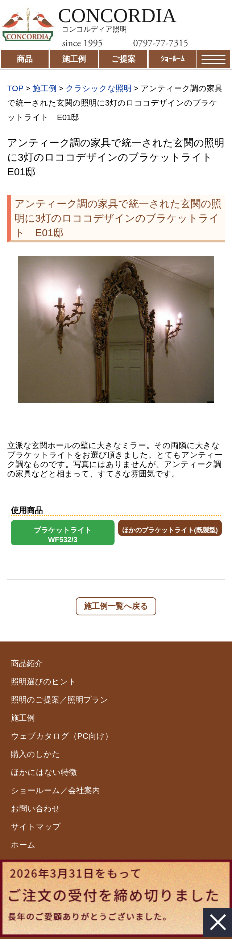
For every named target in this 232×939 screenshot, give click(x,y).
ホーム (23, 844)
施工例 (45, 88)
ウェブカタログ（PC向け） (62, 736)
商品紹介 (27, 663)
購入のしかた (35, 754)
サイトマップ (36, 826)
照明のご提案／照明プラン (59, 699)
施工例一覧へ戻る (116, 606)
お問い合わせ (35, 808)
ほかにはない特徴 (44, 772)
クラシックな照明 (99, 88)
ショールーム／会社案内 (55, 790)
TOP (15, 88)
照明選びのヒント (43, 681)
